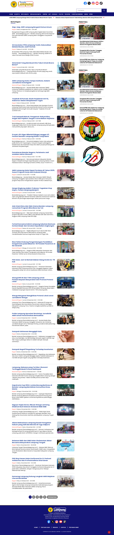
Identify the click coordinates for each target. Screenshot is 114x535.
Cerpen (45, 14)
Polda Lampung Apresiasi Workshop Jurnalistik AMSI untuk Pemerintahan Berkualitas (31, 314)
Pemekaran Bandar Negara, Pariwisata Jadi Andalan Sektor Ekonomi (30, 153)
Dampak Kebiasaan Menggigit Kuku (27, 331)
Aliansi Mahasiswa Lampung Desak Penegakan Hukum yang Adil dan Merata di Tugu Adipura (31, 424)
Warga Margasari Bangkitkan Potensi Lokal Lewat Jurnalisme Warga (32, 297)
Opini (91, 14)
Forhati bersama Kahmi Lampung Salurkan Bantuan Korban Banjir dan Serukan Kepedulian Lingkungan (33, 225)
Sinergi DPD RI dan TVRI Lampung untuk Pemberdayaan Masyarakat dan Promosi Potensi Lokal (32, 280)
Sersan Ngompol (35, 14)
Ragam (14, 29)
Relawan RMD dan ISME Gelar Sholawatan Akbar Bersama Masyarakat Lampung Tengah (32, 441)
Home (11, 14)
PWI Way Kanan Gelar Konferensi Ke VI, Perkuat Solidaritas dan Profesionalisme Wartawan (31, 459)
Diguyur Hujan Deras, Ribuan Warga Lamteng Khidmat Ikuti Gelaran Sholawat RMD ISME (30, 406)
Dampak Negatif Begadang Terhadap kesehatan (32, 349)
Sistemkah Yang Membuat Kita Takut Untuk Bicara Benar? (33, 64)
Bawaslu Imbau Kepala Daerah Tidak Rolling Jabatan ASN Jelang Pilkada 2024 (80, 17)
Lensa (86, 14)
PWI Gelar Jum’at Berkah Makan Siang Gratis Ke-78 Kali (33, 261)
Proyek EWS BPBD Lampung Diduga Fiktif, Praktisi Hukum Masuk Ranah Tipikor (30, 17)
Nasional (14, 85)
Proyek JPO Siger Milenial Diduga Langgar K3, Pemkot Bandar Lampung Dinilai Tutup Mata (30, 135)
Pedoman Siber (74, 527)
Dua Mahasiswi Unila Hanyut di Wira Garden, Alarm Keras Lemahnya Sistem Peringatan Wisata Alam (91, 42)
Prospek (67, 14)
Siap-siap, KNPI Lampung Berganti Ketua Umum (32, 27)
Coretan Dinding (77, 14)
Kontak (63, 527)
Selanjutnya (52, 497)
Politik (61, 14)
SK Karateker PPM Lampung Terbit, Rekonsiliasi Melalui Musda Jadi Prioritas (31, 46)
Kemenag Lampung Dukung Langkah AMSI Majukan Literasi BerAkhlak (33, 477)
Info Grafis (25, 14)
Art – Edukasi (52, 14)
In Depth (17, 14)
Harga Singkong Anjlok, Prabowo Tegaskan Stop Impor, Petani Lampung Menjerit (32, 189)
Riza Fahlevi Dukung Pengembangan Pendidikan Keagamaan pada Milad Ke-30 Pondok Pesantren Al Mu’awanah (33, 244)
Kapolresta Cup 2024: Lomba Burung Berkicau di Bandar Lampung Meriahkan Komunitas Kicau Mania (32, 387)
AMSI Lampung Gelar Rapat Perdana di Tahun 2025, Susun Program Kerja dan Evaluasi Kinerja (33, 171)
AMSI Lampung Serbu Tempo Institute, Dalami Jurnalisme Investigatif (31, 82)
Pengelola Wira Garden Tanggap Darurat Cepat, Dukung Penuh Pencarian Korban (91, 52)
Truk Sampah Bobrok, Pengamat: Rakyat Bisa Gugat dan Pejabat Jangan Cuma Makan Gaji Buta (33, 117)
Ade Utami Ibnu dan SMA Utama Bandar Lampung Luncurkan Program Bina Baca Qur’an (32, 207)
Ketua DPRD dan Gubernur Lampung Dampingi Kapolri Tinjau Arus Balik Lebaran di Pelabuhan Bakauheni (92, 61)
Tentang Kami (45, 527)
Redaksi (55, 527)
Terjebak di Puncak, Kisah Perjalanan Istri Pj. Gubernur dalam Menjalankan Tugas (30, 100)
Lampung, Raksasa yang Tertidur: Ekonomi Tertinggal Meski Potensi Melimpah (30, 368)
